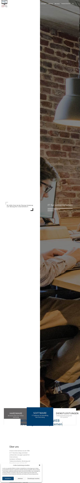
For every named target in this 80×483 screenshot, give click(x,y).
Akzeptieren (8, 478)
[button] (39, 465)
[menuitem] (28, 3)
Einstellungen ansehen (33, 478)
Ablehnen (20, 478)
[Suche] (72, 3)
